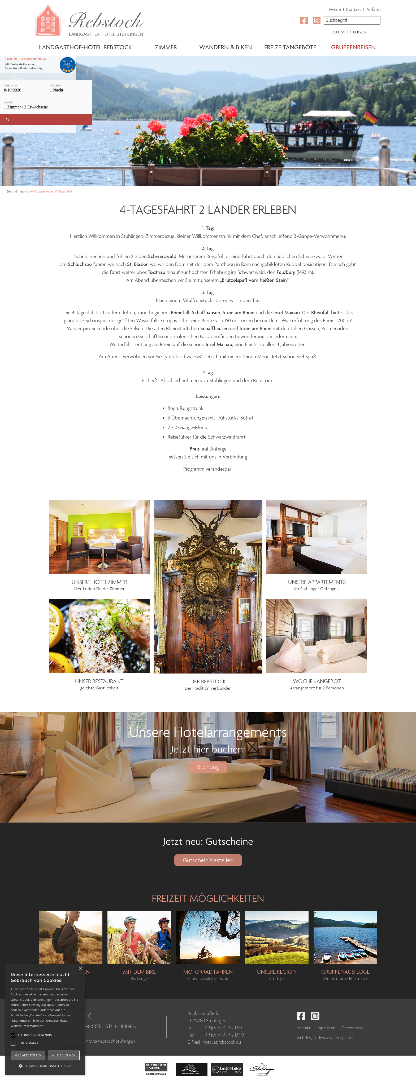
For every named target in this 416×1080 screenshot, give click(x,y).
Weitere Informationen (27, 1026)
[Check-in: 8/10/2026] (23, 88)
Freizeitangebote (290, 47)
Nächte (55, 85)
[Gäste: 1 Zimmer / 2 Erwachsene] (46, 105)
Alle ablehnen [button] (64, 1055)
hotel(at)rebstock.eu (222, 1042)
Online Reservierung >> (25, 59)
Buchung (208, 767)
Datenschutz (352, 1028)
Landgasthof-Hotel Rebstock (85, 47)
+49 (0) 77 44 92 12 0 (222, 1028)
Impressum (326, 1028)
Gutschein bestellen (208, 860)
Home (335, 9)
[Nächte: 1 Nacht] (69, 88)
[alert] (45, 1019)
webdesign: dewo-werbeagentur (325, 1038)
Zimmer (166, 47)
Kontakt (353, 9)
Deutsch (340, 31)
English (360, 31)
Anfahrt (373, 9)
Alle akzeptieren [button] (28, 1055)
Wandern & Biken (225, 47)
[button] (45, 1065)
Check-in (10, 85)
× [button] (80, 968)
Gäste (8, 102)
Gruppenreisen (353, 47)
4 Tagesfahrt (63, 191)
